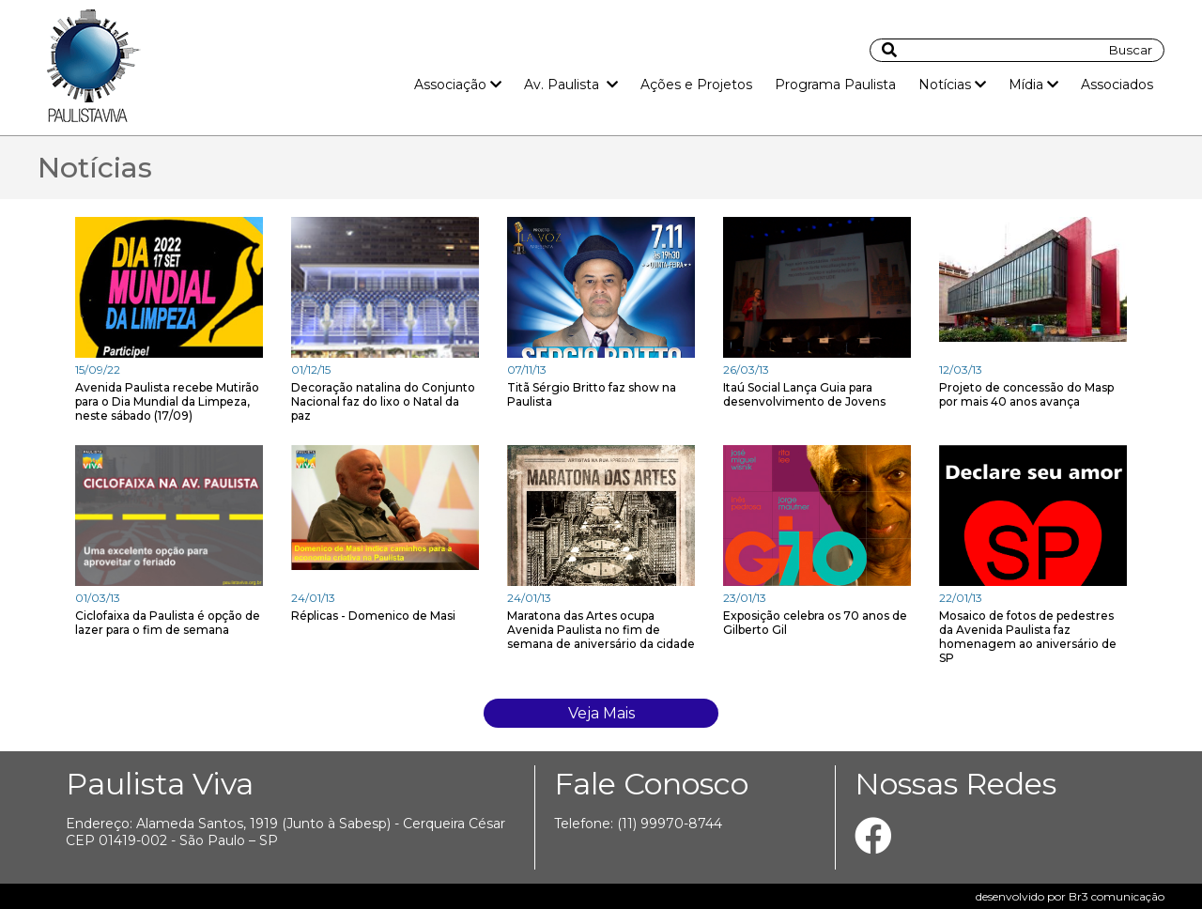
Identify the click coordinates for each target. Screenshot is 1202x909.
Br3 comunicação (1116, 896)
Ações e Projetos (696, 84)
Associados (1117, 84)
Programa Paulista (835, 84)
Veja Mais (601, 713)
